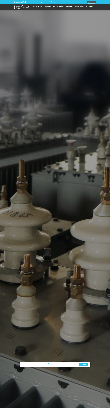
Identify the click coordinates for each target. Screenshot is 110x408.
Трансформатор (38, 7)
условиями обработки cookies (47, 363)
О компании (90, 7)
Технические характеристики (65, 6)
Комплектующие (50, 7)
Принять (83, 364)
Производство (80, 7)
